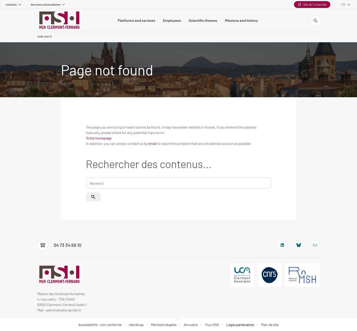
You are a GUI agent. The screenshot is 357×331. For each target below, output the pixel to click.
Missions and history (241, 20)
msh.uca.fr (45, 36)
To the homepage (99, 138)
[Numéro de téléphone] (59, 245)
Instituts (13, 4)
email (152, 143)
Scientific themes (203, 20)
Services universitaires (48, 4)
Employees (172, 20)
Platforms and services (136, 20)
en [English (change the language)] (343, 4)
